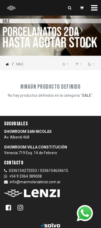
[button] (91, 64)
